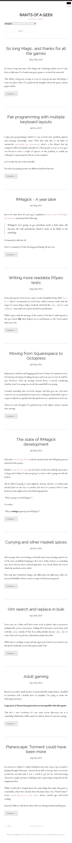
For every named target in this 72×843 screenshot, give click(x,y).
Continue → (11, 93)
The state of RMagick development (36, 442)
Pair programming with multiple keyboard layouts (36, 119)
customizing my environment (26, 144)
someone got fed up (21, 459)
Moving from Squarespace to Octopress (36, 355)
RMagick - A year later (36, 199)
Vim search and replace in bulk (36, 609)
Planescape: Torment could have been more (36, 749)
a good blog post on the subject (24, 795)
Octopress (43, 834)
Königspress (61, 834)
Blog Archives (36, 826)
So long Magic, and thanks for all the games (36, 51)
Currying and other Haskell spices (36, 542)
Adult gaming (36, 676)
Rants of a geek (36, 15)
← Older (8, 826)
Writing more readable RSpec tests (36, 280)
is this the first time (19, 469)
